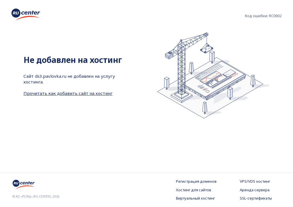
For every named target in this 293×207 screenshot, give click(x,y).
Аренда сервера (255, 189)
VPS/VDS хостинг (255, 181)
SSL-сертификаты (256, 198)
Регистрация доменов (196, 181)
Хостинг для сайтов (193, 189)
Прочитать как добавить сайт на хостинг (67, 93)
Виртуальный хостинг (195, 198)
